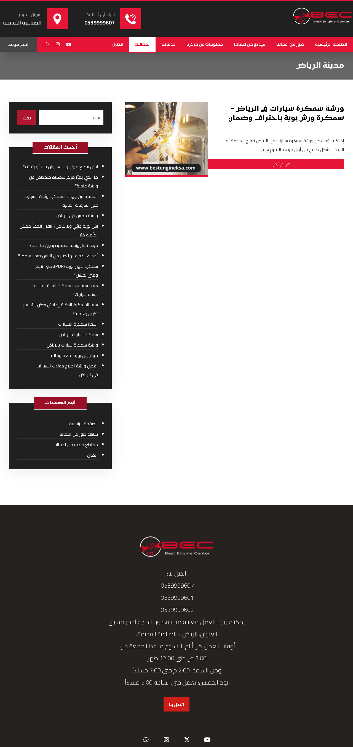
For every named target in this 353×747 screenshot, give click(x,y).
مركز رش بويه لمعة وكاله (74, 355)
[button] (68, 44)
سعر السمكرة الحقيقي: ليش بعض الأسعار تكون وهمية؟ (60, 309)
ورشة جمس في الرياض (77, 215)
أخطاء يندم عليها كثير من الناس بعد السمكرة (58, 256)
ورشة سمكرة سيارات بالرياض (72, 345)
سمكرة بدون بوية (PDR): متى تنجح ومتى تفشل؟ (66, 270)
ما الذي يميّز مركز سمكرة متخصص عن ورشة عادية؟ (63, 181)
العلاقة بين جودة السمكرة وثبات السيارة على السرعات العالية (61, 200)
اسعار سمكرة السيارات (78, 324)
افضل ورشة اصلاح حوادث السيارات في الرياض (67, 370)
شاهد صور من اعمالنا (79, 434)
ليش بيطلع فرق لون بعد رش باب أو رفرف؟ (60, 166)
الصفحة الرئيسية (83, 423)
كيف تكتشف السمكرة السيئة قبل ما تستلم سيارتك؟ (65, 289)
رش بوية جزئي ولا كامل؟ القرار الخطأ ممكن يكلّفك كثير (59, 230)
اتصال (92, 455)
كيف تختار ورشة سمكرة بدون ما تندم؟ (64, 245)
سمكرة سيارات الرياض (78, 334)
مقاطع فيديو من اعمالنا (76, 444)
